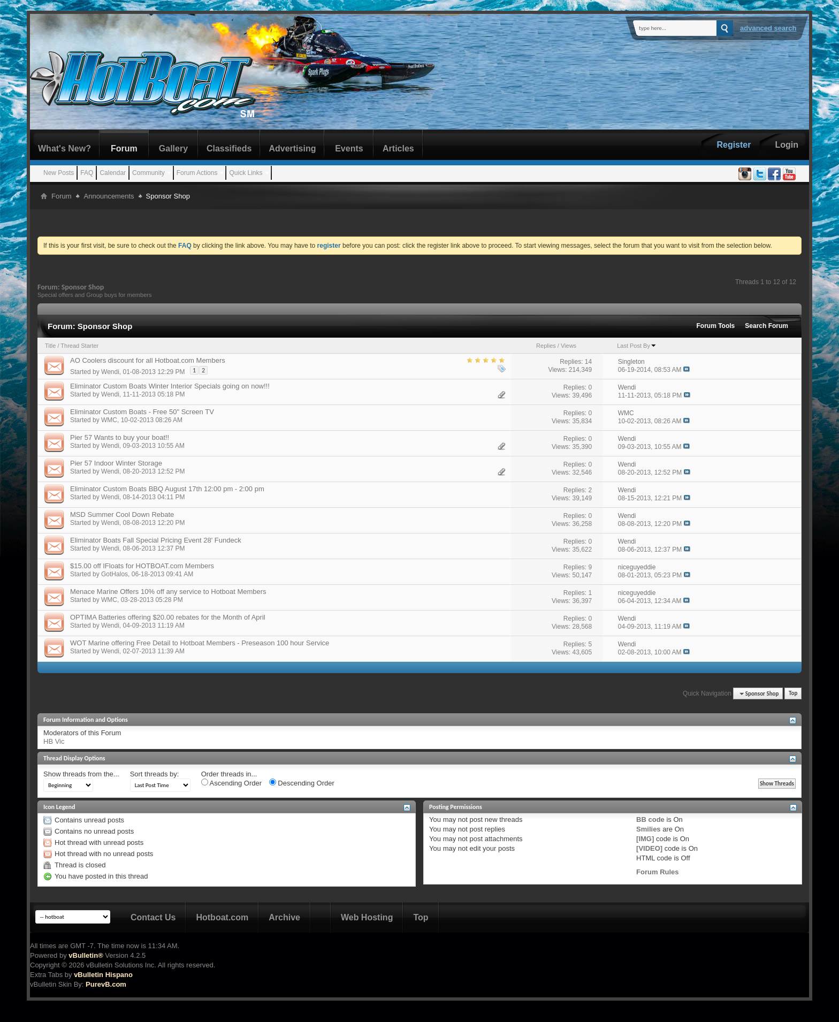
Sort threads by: (154, 774)
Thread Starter (79, 345)
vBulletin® (85, 955)
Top (793, 693)
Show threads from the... (81, 774)
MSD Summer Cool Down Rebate (122, 514)
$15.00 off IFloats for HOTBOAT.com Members (142, 566)
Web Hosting (367, 917)
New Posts (58, 173)
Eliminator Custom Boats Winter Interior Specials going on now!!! (170, 386)
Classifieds (229, 148)
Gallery (173, 148)
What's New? (64, 148)
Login (786, 144)
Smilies (648, 829)
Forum (124, 148)
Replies (546, 345)
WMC (109, 420)
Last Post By (637, 345)
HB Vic (54, 741)
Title (50, 345)
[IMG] (645, 839)
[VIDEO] (649, 848)
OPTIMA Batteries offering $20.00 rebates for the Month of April (167, 617)
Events (349, 148)
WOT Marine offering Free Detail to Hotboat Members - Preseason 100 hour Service (199, 643)
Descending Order (301, 783)
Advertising (292, 148)
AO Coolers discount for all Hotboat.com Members (147, 360)
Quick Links (245, 173)
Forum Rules (657, 872)
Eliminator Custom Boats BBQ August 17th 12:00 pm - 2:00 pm (167, 489)
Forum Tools (716, 326)
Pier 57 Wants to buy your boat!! (119, 437)
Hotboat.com (222, 917)
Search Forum (766, 326)
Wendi (110, 372)
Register (733, 144)
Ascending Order (231, 783)
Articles (398, 148)
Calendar (113, 173)
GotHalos (114, 574)
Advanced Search (768, 28)
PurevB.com (106, 984)
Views (568, 345)
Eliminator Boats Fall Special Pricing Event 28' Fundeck (155, 540)
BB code (650, 819)
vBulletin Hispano (103, 975)
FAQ (86, 173)
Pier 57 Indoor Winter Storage (116, 463)
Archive (284, 917)
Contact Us (153, 917)
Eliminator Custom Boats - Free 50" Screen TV (142, 412)
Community (148, 173)
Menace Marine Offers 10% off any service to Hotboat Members (168, 592)
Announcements (109, 196)
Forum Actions (197, 173)
